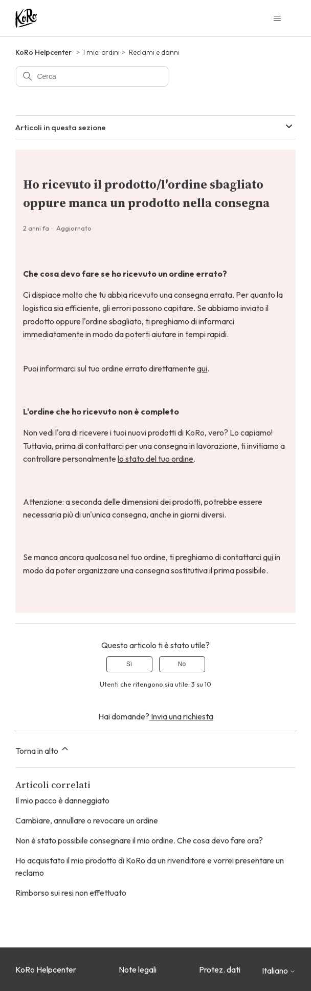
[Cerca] (92, 76)
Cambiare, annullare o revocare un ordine (86, 820)
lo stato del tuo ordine (155, 458)
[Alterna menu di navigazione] (277, 18)
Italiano (279, 970)
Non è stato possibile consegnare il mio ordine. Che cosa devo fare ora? (139, 840)
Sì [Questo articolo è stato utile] (129, 664)
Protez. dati (219, 969)
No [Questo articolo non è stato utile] (182, 664)
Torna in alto (42, 750)
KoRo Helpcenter (43, 52)
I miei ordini (101, 52)
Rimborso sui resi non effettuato (70, 892)
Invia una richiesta (181, 716)
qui (202, 368)
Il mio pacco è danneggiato (62, 800)
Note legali (138, 969)
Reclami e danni (154, 52)
